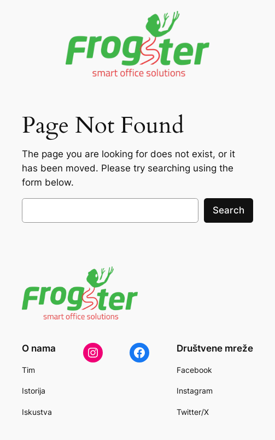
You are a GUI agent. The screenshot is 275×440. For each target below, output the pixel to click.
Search (228, 210)
